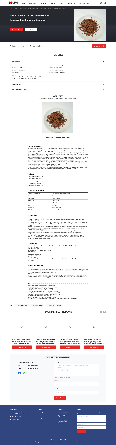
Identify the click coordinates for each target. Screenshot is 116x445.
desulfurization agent (22, 305)
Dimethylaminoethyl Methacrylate (62, 416)
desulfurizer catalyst (37, 305)
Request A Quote (99, 46)
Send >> (81, 431)
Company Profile (42, 412)
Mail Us (31, 29)
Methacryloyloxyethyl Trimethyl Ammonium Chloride (62, 421)
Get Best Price (16, 29)
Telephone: (57, 389)
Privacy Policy (63, 439)
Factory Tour (41, 415)
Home (11, 8)
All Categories (61, 425)
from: (56, 380)
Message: (57, 362)
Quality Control (42, 418)
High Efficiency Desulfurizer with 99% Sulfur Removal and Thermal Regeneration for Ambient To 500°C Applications (21, 343)
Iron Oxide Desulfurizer (63, 412)
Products (17, 8)
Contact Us (41, 421)
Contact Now (60, 398)
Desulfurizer (23, 8)
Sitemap (52, 439)
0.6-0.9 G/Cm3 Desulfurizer (54, 305)
